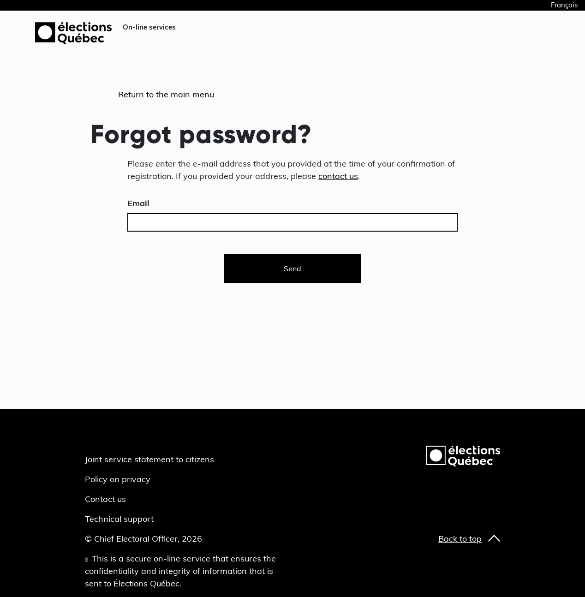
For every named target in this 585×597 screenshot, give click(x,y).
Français (564, 4)
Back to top (460, 538)
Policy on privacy (117, 479)
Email (138, 203)
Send (292, 268)
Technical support (119, 518)
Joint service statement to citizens (149, 459)
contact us (338, 176)
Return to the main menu (166, 94)
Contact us (105, 499)
